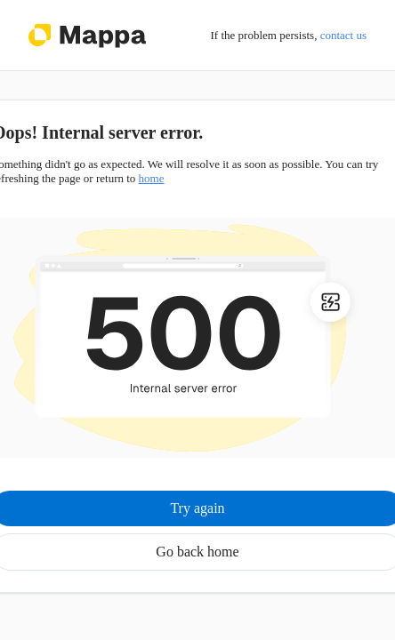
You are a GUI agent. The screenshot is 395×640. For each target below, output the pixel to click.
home (152, 178)
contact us (343, 35)
